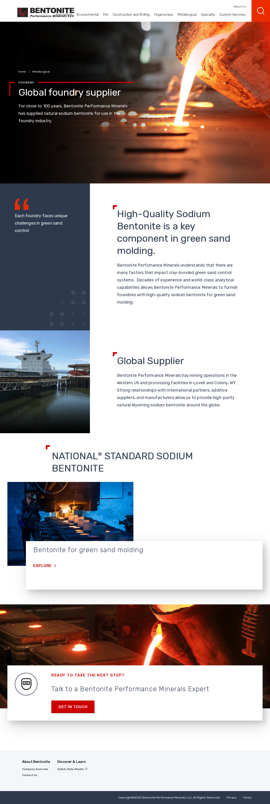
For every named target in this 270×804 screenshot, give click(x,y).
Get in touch (72, 706)
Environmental (88, 15)
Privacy (232, 797)
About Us (239, 6)
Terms (247, 797)
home (22, 71)
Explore (42, 565)
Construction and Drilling (131, 15)
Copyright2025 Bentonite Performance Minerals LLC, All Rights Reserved (169, 797)
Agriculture (64, 15)
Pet (105, 15)
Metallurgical (187, 15)
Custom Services (232, 15)
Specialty (208, 15)
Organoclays (163, 15)
